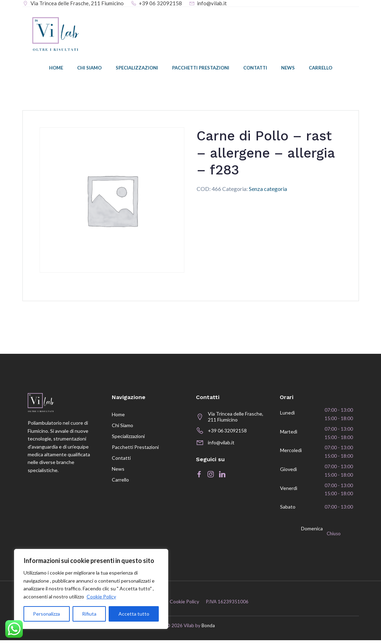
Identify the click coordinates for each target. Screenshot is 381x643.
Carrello (320, 68)
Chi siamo (89, 68)
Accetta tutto (133, 614)
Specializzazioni (137, 68)
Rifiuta (89, 614)
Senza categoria (268, 189)
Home (56, 68)
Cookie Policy (101, 596)
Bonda (208, 628)
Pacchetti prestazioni (200, 68)
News (288, 68)
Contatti (255, 68)
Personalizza (46, 614)
